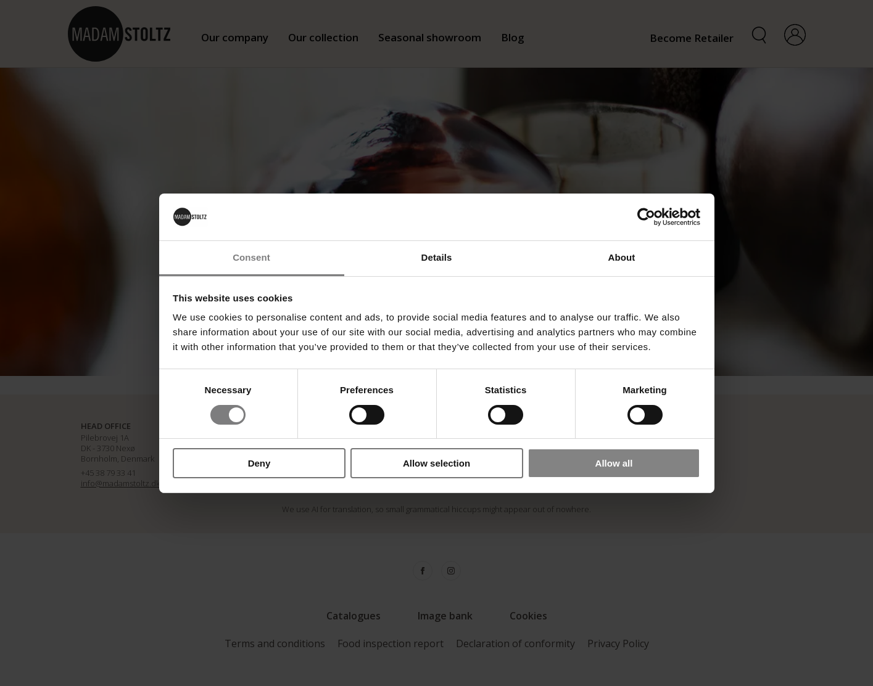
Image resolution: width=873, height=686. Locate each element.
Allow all (614, 463)
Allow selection (436, 463)
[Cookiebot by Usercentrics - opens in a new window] (646, 217)
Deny (259, 463)
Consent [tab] (251, 257)
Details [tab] (436, 257)
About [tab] (621, 257)
